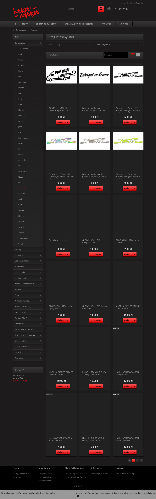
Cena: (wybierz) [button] (103, 44)
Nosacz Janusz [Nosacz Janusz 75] (21, 255)
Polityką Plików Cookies (65, 493)
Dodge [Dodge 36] (21, 88)
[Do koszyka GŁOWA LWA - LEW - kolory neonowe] (96, 320)
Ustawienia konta (46, 477)
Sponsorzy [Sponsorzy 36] (19, 266)
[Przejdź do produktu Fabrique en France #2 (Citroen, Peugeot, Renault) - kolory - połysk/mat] (128, 84)
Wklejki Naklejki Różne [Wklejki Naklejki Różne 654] (24, 329)
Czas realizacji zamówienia (75, 477)
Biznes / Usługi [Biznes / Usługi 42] (21, 341)
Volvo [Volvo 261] (20, 244)
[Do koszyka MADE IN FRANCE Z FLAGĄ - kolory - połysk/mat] (96, 386)
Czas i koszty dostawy (74, 473)
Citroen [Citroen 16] (21, 65)
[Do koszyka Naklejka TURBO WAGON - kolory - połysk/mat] (96, 452)
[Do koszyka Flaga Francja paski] (63, 254)
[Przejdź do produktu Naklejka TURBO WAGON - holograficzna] (128, 348)
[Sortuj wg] (115, 55)
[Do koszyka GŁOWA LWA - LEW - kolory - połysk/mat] (63, 320)
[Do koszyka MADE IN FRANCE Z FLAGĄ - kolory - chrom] (63, 386)
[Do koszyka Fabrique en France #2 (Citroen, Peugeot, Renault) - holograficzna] (63, 188)
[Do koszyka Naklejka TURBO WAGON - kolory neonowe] (129, 452)
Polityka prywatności (99, 473)
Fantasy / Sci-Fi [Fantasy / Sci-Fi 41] (21, 318)
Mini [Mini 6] (20, 166)
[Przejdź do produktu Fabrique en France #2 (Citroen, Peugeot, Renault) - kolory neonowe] (128, 150)
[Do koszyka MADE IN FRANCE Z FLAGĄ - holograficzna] (129, 320)
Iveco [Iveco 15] (20, 121)
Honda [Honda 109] (21, 110)
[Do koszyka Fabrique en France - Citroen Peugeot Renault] (96, 122)
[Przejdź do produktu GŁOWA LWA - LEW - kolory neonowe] (94, 282)
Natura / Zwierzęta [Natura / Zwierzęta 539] (22, 301)
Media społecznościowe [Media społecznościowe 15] (25, 284)
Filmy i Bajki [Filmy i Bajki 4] (20, 272)
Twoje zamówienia (46, 473)
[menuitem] (25, 23)
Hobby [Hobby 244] (18, 289)
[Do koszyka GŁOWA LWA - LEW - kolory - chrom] (129, 254)
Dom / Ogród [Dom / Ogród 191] (20, 312)
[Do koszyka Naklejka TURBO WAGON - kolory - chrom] (63, 452)
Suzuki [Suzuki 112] (21, 227)
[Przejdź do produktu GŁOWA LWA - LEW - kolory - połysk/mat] (61, 282)
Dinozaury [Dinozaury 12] (19, 324)
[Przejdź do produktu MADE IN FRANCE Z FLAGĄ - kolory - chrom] (61, 348)
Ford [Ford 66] (20, 99)
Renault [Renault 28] (21, 193)
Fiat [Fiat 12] (19, 93)
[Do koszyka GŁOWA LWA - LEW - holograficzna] (96, 254)
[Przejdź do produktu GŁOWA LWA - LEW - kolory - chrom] (128, 216)
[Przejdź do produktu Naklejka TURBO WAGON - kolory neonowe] (128, 414)
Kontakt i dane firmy (125, 473)
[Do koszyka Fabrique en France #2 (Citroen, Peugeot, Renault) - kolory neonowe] (129, 188)
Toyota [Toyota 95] (21, 233)
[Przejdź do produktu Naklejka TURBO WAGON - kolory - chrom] (61, 414)
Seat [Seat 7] (20, 205)
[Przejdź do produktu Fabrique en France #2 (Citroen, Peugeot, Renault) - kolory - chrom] (94, 150)
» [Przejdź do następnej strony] (141, 460)
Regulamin (17, 477)
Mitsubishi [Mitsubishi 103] (22, 171)
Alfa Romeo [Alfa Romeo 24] (23, 49)
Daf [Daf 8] (19, 76)
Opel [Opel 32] (20, 182)
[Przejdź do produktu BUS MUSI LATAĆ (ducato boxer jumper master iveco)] (61, 84)
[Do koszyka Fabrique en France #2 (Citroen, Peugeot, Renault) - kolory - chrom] (96, 188)
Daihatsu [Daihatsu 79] (22, 82)
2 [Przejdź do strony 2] (137, 460)
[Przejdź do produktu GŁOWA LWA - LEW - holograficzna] (94, 216)
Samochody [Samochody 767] (20, 43)
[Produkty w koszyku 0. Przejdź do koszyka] (117, 8)
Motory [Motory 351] (18, 249)
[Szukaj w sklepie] (82, 9)
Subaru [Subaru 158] (21, 221)
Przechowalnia (45, 480)
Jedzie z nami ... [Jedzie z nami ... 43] (21, 278)
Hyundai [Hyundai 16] (21, 115)
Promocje (19, 358)
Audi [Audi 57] (20, 54)
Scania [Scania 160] (21, 210)
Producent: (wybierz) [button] (56, 44)
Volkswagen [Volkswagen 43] (23, 238)
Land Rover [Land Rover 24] (23, 138)
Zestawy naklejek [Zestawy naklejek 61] (22, 261)
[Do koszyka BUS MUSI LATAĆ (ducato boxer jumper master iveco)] (63, 122)
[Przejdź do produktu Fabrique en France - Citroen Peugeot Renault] (94, 84)
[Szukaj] (101, 9)
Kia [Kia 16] (19, 132)
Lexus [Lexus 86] (20, 143)
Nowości (18, 352)
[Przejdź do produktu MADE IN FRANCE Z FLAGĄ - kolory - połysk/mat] (94, 348)
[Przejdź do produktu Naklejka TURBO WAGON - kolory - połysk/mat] (94, 414)
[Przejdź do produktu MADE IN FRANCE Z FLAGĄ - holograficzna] (128, 282)
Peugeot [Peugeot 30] (21, 188)
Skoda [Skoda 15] (21, 216)
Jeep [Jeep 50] (20, 127)
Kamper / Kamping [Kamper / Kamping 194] (23, 306)
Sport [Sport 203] (17, 295)
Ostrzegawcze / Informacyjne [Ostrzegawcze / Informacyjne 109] (27, 335)
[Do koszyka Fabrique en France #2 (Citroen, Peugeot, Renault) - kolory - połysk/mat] (129, 122)
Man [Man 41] (20, 149)
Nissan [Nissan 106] (21, 177)
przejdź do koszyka (20, 380)
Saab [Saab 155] (20, 199)
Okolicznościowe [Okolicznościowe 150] (22, 346)
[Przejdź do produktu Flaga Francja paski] (61, 216)
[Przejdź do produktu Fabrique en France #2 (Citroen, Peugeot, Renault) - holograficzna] (61, 150)
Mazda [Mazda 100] (21, 154)
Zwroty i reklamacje (21, 473)
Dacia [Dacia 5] (20, 71)
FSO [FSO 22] (20, 104)
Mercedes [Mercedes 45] (22, 160)
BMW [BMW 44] (20, 60)
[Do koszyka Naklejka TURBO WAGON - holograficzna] (129, 386)
